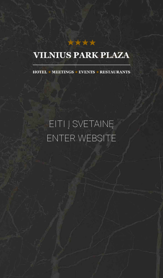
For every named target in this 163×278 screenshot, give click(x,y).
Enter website (81, 138)
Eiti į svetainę (81, 124)
